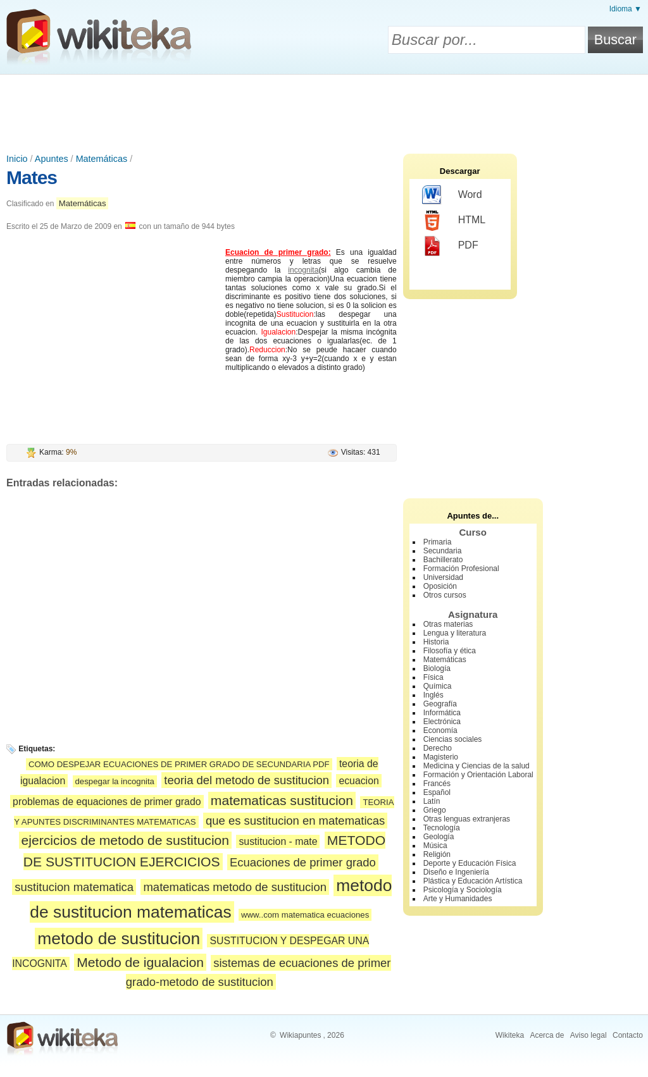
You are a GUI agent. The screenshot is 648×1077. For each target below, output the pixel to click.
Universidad (443, 577)
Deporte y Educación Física (469, 863)
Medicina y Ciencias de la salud (476, 765)
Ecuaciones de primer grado (303, 862)
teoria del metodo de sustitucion (246, 780)
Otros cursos (444, 595)
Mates (31, 177)
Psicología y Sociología (462, 889)
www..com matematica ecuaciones (305, 915)
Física (433, 677)
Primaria (437, 542)
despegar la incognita (114, 781)
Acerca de (547, 1035)
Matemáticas (102, 159)
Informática (442, 712)
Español (437, 792)
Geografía (440, 703)
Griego (434, 810)
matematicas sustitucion (282, 800)
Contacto (628, 1035)
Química (437, 686)
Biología (437, 668)
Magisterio (440, 757)
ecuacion (358, 780)
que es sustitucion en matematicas (295, 820)
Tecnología (441, 827)
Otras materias (448, 624)
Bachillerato (443, 559)
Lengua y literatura (454, 633)
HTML (454, 221)
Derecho (437, 748)
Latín (431, 801)
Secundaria (442, 550)
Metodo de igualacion (140, 962)
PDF (450, 246)
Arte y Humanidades (457, 898)
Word (452, 195)
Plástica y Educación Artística (473, 881)
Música (435, 845)
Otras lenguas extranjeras (466, 819)
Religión (437, 854)
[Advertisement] (324, 109)
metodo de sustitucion (118, 938)
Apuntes (51, 159)
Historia (436, 641)
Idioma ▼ (625, 8)
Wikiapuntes (300, 1035)
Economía (440, 730)
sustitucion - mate (278, 841)
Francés (437, 783)
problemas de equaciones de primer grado (107, 801)
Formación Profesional (461, 568)
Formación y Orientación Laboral (478, 774)
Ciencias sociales (452, 739)
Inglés (433, 695)
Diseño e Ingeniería (456, 872)
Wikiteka (509, 1035)
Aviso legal (588, 1035)
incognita (303, 270)
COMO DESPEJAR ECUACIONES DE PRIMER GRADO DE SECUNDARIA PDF (179, 764)
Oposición (440, 586)
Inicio (17, 159)
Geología (438, 836)
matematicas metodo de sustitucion (235, 887)
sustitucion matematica (74, 887)
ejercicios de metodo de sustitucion (126, 840)
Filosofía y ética (449, 650)
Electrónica (442, 721)
